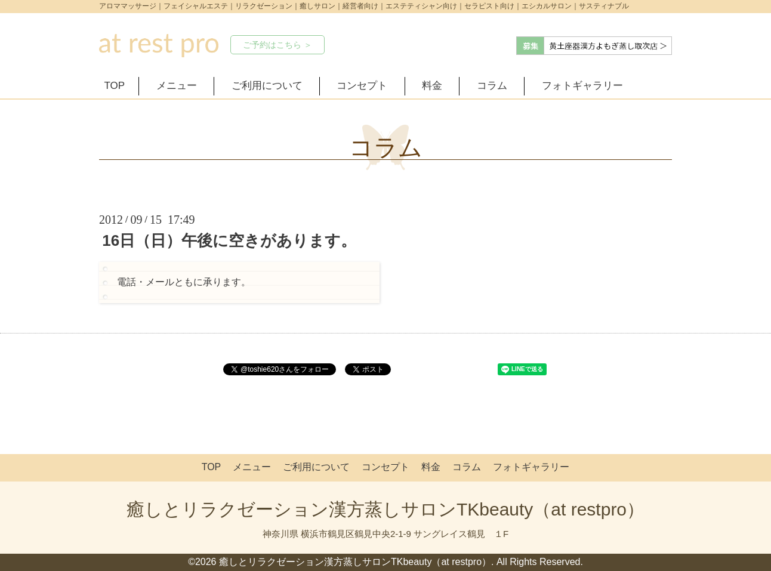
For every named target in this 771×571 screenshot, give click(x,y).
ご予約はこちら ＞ (277, 45)
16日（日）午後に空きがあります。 (229, 240)
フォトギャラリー (582, 85)
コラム (492, 85)
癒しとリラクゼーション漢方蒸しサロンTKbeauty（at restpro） (385, 509)
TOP (114, 85)
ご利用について (267, 85)
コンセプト (362, 85)
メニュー (176, 85)
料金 (432, 85)
